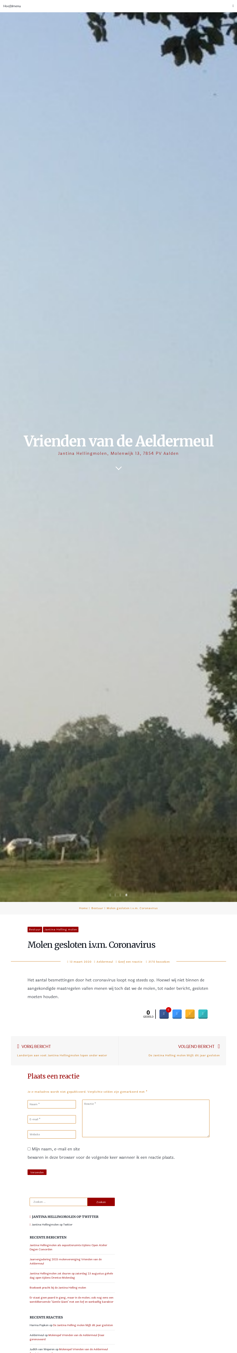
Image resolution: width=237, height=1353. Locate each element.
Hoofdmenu (118, 6)
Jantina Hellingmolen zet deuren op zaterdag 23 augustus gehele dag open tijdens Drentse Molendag (71, 1275)
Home (83, 908)
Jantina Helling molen (60, 929)
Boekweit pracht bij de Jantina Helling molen (58, 1288)
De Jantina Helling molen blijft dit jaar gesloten (83, 1325)
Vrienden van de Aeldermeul (118, 441)
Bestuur (97, 908)
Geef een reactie (130, 962)
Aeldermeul (105, 962)
